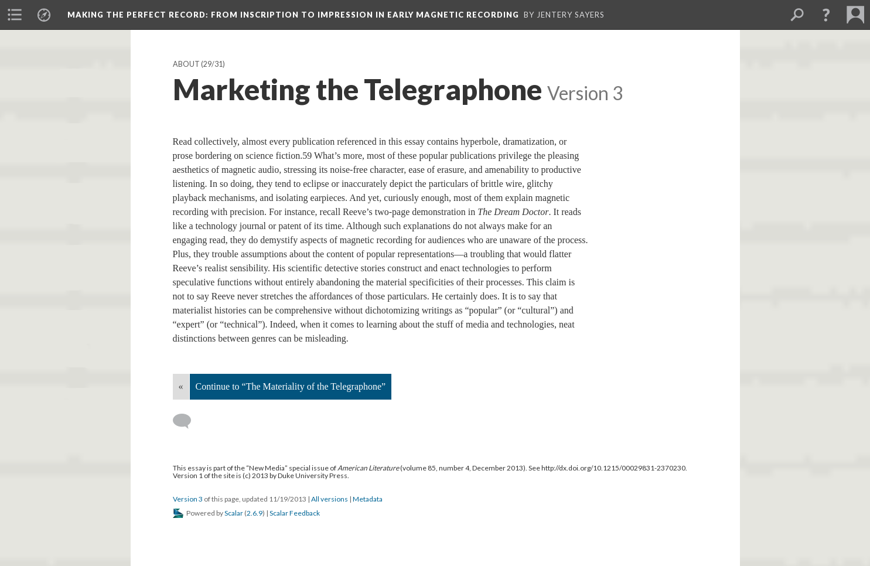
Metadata (368, 499)
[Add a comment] (187, 421)
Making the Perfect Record (293, 14)
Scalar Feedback (294, 513)
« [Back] (181, 386)
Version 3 (188, 499)
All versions (329, 499)
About (186, 64)
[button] (826, 14)
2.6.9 (254, 513)
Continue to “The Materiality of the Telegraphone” (291, 386)
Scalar (233, 513)
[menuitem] (14, 14)
